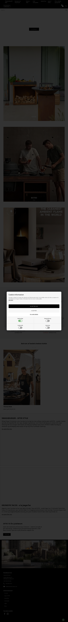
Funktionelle (20, 327)
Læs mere (11, 300)
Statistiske (47, 327)
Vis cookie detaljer (34, 314)
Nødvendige (20, 320)
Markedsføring (47, 320)
